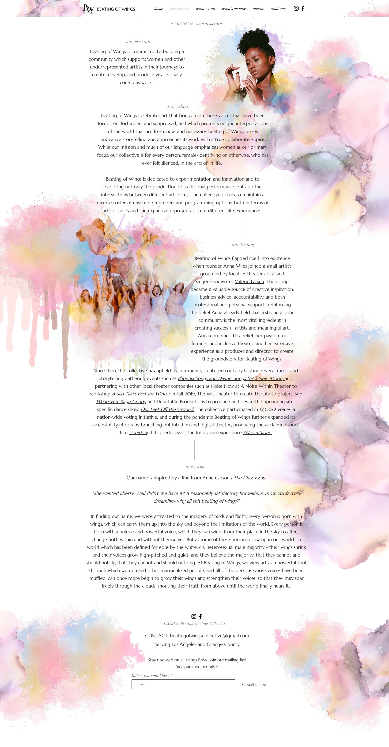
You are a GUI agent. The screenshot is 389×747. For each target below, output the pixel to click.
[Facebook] (303, 8)
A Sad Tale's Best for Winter (141, 394)
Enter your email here (151, 675)
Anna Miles (235, 266)
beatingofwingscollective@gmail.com (209, 636)
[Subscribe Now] (254, 684)
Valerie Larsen (249, 281)
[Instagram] (296, 8)
